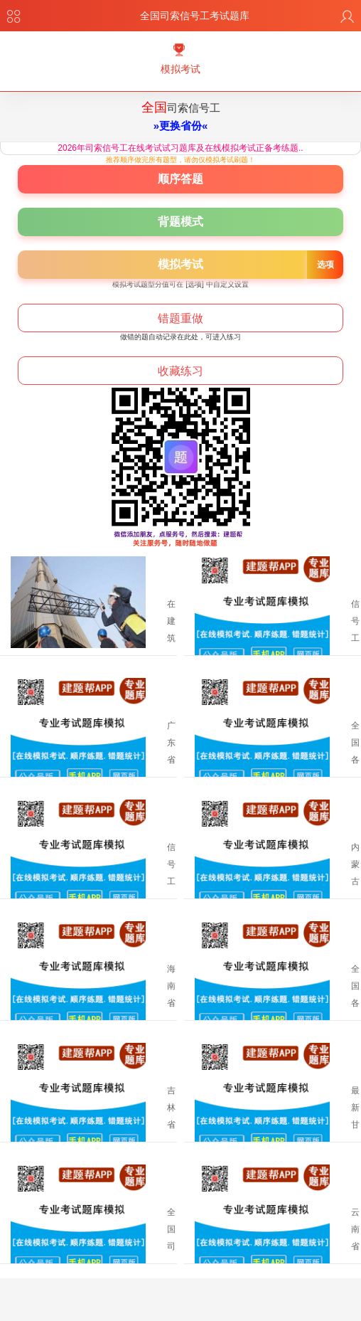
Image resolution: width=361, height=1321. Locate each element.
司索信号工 (180, 121)
